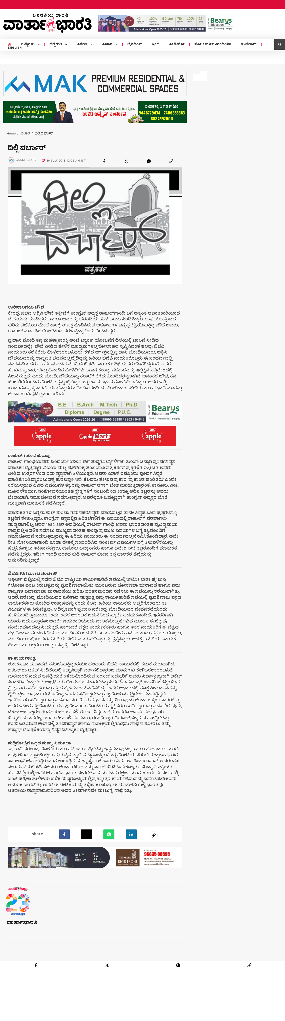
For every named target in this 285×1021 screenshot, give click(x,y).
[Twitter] (86, 834)
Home (11, 133)
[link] (171, 161)
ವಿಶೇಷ (82, 44)
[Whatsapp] (109, 834)
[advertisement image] (166, 23)
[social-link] (153, 835)
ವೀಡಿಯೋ (177, 44)
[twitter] (126, 161)
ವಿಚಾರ (108, 44)
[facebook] (104, 161)
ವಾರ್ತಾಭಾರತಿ (22, 923)
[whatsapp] (148, 161)
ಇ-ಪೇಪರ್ (249, 44)
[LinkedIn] (131, 834)
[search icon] (279, 44)
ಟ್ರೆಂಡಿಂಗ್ (134, 44)
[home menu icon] (9, 45)
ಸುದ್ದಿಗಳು (28, 44)
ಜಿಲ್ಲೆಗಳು (56, 44)
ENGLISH (15, 48)
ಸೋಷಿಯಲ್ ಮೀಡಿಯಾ (212, 44)
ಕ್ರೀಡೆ (155, 44)
